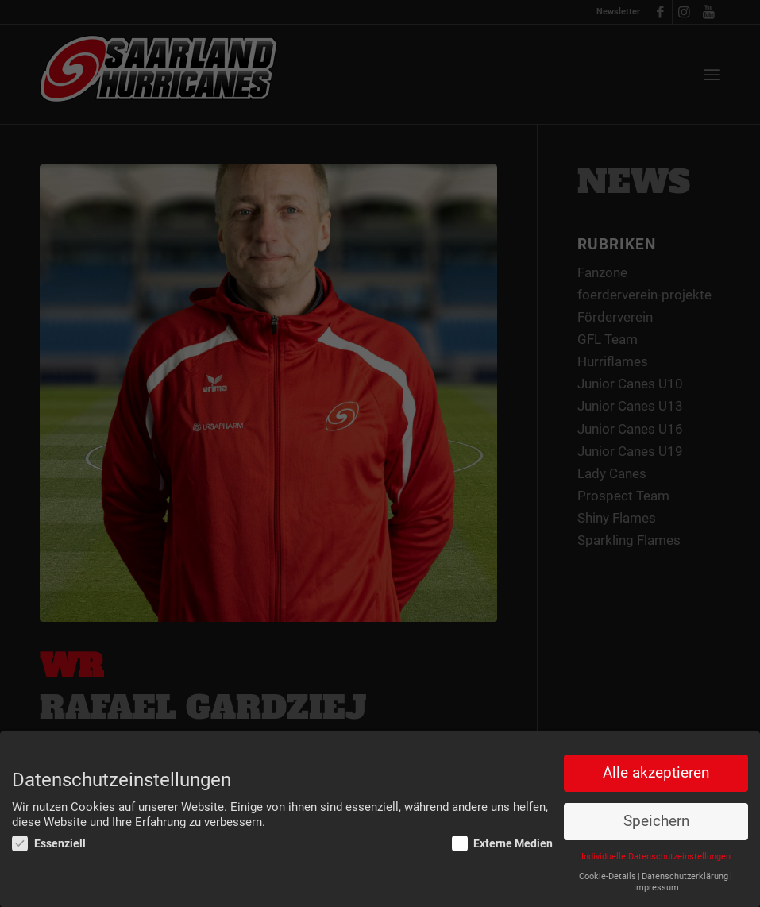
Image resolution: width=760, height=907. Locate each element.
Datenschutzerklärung (685, 876)
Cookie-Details (607, 876)
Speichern (656, 822)
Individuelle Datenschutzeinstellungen (656, 857)
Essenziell (49, 844)
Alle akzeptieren (656, 773)
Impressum (656, 887)
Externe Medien (503, 844)
